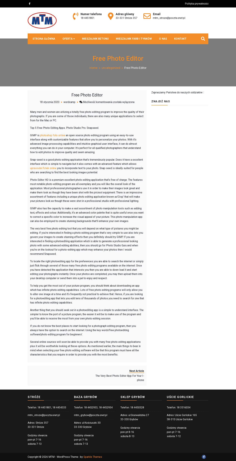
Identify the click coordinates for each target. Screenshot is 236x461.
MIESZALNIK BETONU (95, 38)
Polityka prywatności (199, 3)
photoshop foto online (52, 135)
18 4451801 (87, 17)
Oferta (67, 38)
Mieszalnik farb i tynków (134, 38)
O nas (163, 38)
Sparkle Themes (92, 456)
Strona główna (44, 38)
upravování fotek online (43, 168)
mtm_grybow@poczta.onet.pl (90, 415)
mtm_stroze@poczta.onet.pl (169, 17)
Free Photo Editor (87, 95)
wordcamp (69, 102)
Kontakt (180, 38)
